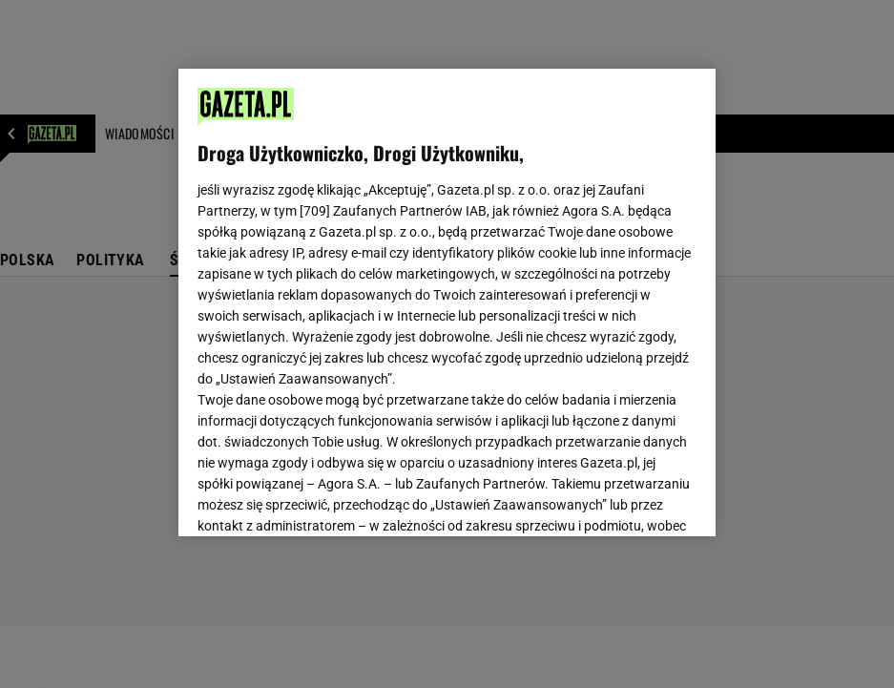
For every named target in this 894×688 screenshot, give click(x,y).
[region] (446, 302)
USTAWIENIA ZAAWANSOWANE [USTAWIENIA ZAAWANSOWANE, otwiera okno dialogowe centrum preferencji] (323, 498)
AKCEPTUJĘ (631, 499)
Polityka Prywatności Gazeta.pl (444, 283)
